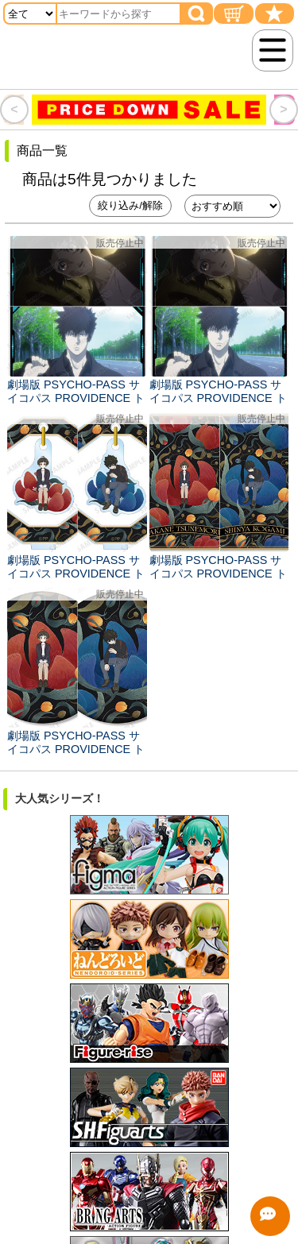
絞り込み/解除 (130, 205)
